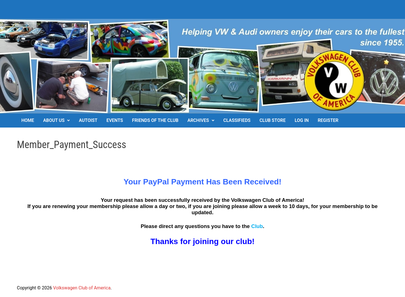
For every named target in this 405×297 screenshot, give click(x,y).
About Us (53, 120)
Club (257, 226)
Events (114, 120)
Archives (198, 120)
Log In (302, 120)
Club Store (273, 120)
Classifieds (237, 120)
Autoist (88, 120)
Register (328, 120)
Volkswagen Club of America (82, 288)
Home (27, 120)
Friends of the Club (155, 120)
